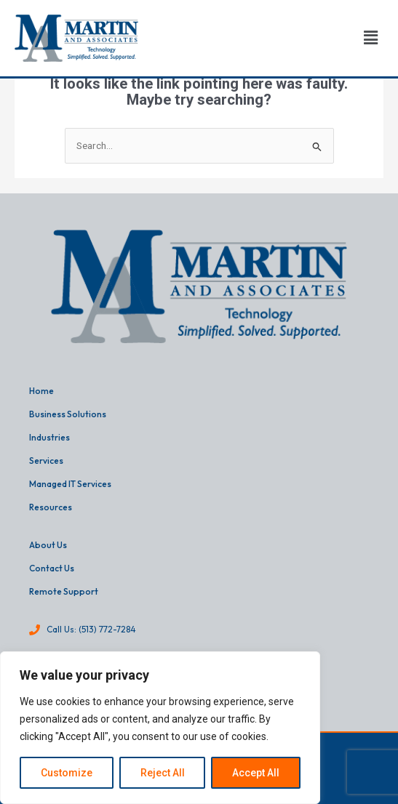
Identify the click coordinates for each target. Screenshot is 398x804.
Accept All (255, 773)
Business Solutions (67, 414)
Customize (66, 773)
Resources (50, 507)
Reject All (162, 773)
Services (46, 460)
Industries (49, 437)
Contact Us (51, 568)
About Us (48, 544)
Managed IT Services (70, 483)
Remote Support (63, 591)
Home (41, 390)
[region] (160, 727)
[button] (371, 38)
